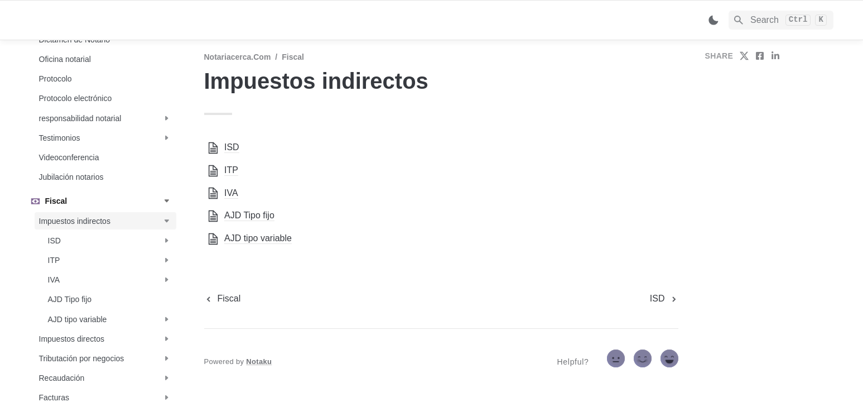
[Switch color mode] (713, 20)
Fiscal (293, 56)
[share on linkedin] (775, 55)
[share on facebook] (759, 55)
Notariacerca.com (237, 56)
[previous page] (222, 298)
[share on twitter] (744, 55)
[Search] (781, 20)
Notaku (259, 361)
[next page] (664, 298)
